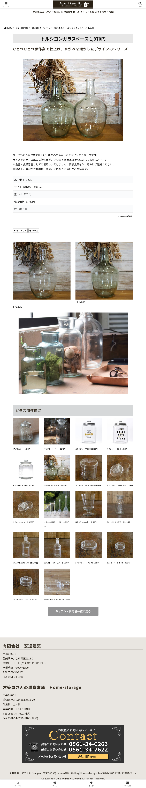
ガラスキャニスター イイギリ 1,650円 (120, 485)
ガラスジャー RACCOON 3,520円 (86, 449)
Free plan (39, 773)
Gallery (83, 773)
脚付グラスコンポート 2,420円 (85, 522)
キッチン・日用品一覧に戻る (73, 611)
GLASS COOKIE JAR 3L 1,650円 (23, 485)
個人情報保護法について (124, 773)
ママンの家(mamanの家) (61, 773)
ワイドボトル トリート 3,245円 (54, 449)
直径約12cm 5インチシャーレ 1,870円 (57, 599)
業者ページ (73, 777)
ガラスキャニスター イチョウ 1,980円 (88, 485)
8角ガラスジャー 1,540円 (21, 449)
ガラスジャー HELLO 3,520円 (117, 449)
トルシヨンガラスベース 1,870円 (55, 485)
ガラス (33, 230)
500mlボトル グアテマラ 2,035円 (118, 522)
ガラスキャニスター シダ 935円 (23, 522)
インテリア (20, 230)
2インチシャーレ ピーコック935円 (24, 599)
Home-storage (99, 773)
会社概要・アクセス (19, 773)
